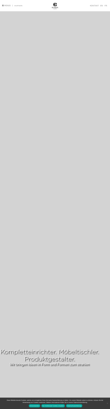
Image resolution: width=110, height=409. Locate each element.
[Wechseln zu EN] (101, 5)
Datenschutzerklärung (74, 406)
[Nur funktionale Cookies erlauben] (107, 403)
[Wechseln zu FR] (106, 5)
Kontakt (94, 6)
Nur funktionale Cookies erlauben (53, 406)
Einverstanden (34, 406)
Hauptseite (18, 5)
